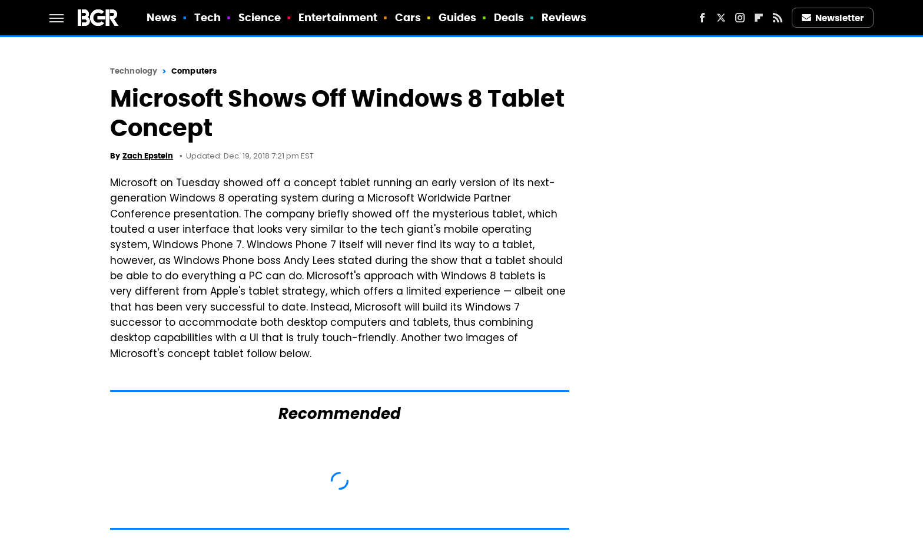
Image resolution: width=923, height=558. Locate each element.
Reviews (564, 17)
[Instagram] (740, 17)
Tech (207, 17)
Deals (509, 17)
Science (259, 17)
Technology (133, 71)
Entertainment (337, 17)
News (162, 17)
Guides (458, 17)
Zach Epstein (147, 156)
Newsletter (833, 18)
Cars (408, 17)
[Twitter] (721, 17)
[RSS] (777, 17)
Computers (194, 71)
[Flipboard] (758, 17)
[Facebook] (702, 17)
